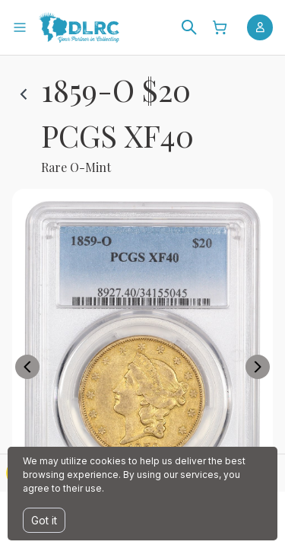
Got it (44, 520)
